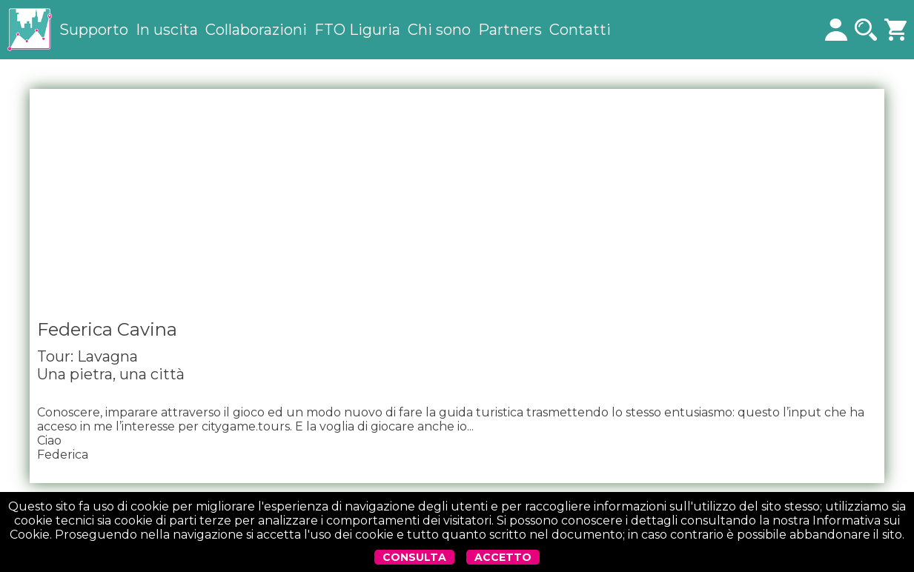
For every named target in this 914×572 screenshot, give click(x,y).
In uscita (167, 30)
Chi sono (439, 30)
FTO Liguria (357, 30)
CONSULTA (414, 557)
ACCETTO (502, 557)
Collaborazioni (256, 30)
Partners (510, 30)
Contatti (580, 30)
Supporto (93, 30)
